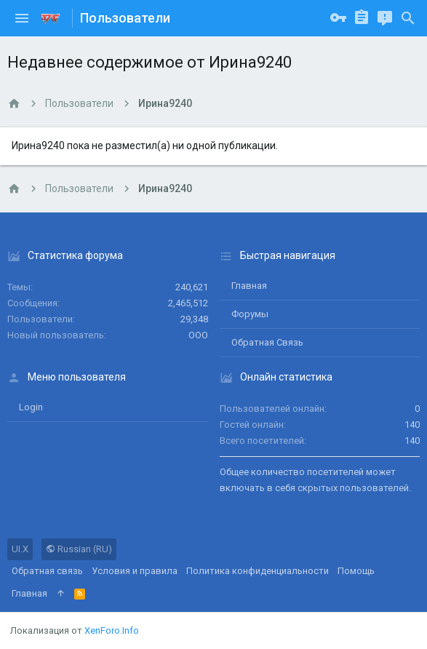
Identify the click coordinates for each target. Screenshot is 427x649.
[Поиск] (408, 18)
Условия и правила (134, 570)
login (31, 407)
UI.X (20, 549)
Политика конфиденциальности (257, 570)
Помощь (356, 570)
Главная (249, 285)
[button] (21, 18)
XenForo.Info (111, 630)
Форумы (249, 313)
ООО (198, 335)
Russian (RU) (79, 549)
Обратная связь (267, 342)
